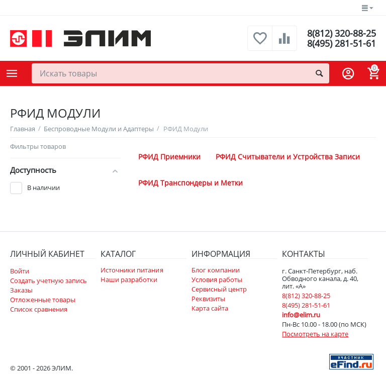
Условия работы (216, 279)
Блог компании (215, 269)
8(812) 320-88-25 (341, 33)
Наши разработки (129, 279)
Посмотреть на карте (315, 333)
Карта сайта (209, 308)
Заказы (21, 290)
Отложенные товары (42, 299)
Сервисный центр (219, 289)
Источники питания (132, 269)
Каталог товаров (12, 73)
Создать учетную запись (48, 280)
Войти (19, 270)
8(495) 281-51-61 (341, 43)
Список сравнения (38, 309)
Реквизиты (208, 298)
